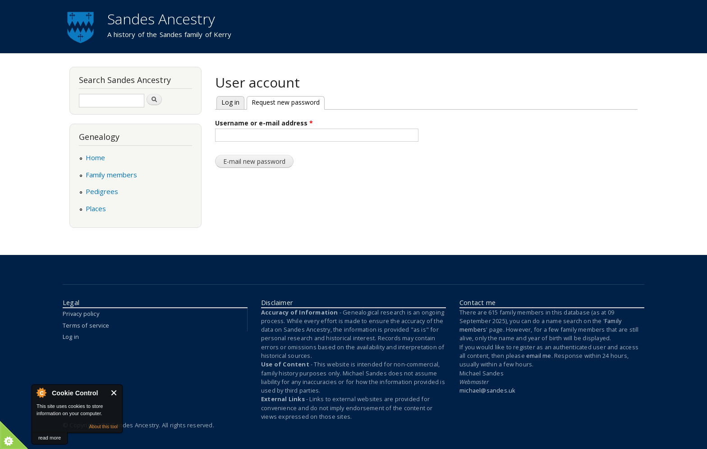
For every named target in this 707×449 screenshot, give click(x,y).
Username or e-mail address (264, 123)
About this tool (103, 426)
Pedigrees (102, 191)
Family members (111, 174)
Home (95, 157)
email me (538, 356)
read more (49, 437)
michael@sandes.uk (487, 390)
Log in (230, 102)
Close (114, 393)
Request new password (283, 101)
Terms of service (86, 325)
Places (96, 208)
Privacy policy (81, 314)
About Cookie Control (41, 392)
